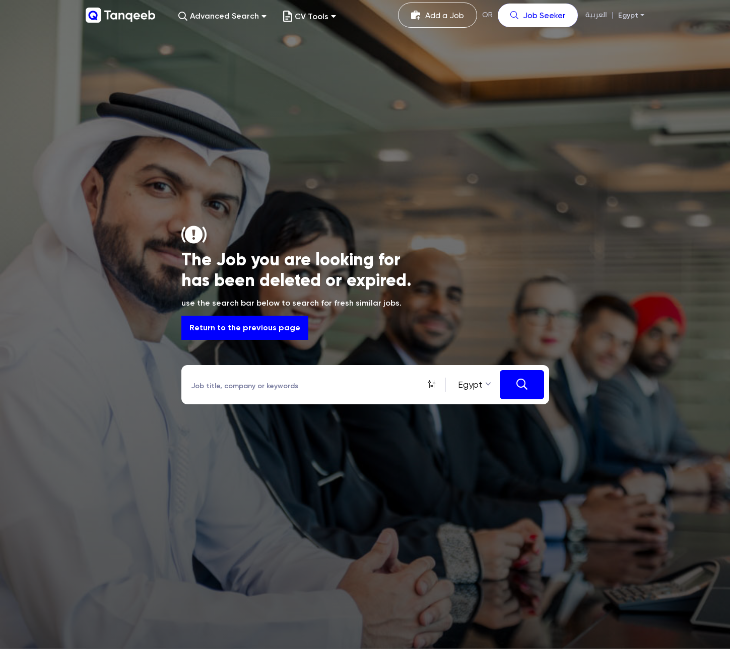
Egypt (628, 15)
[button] (222, 16)
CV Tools (309, 16)
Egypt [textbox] (470, 384)
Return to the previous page (244, 327)
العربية (596, 15)
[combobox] (472, 384)
